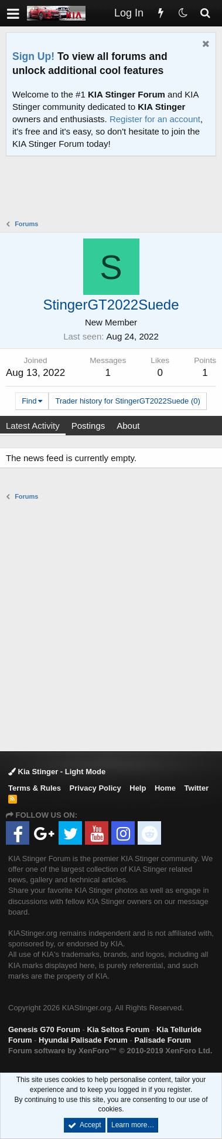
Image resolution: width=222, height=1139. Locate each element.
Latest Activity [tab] (33, 426)
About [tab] (128, 426)
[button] (13, 13)
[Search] (205, 13)
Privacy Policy (95, 788)
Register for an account (155, 119)
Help (137, 788)
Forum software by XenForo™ (110, 1050)
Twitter (197, 788)
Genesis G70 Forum (44, 1029)
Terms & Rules (34, 788)
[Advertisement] (114, 189)
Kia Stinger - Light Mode (56, 771)
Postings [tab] (88, 426)
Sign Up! (33, 56)
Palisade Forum (162, 1040)
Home (165, 788)
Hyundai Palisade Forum (83, 1040)
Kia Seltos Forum (118, 1029)
